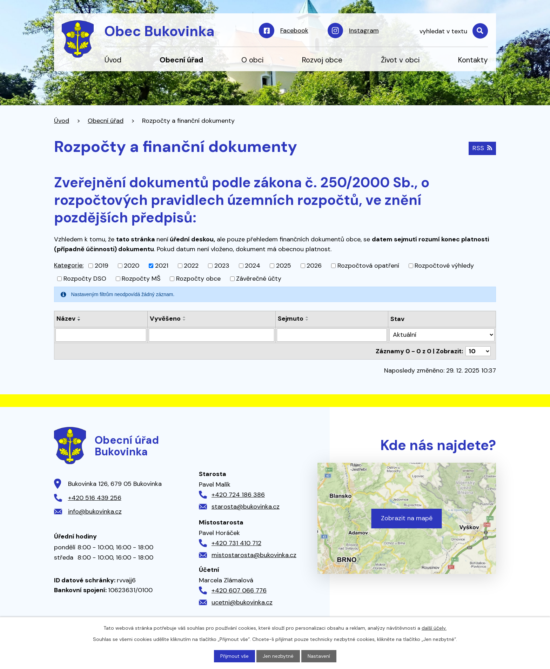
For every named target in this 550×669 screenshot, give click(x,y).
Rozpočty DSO (84, 278)
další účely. (434, 628)
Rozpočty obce (198, 278)
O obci (252, 60)
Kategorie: (68, 265)
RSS (482, 148)
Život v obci (400, 60)
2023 (221, 265)
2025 (283, 265)
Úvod (113, 60)
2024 (252, 265)
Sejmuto (290, 318)
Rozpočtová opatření (368, 265)
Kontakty (473, 60)
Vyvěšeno (165, 318)
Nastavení (319, 656)
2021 (161, 265)
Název (65, 318)
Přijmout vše (234, 656)
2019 (101, 265)
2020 (131, 265)
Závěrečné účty (258, 278)
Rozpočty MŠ (141, 278)
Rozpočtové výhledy (444, 265)
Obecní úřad (181, 60)
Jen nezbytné (278, 656)
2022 (191, 265)
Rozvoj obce (322, 60)
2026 (314, 265)
